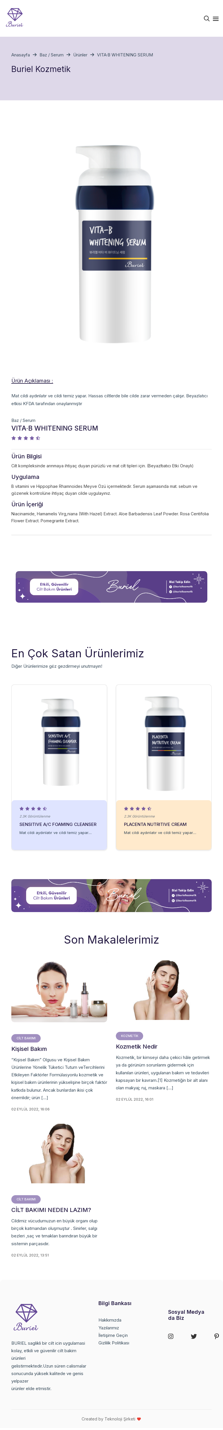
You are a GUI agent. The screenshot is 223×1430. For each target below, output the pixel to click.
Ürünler (80, 55)
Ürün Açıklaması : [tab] (32, 381)
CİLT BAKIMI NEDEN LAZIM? (51, 1211)
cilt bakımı (26, 1040)
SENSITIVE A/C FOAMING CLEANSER (58, 825)
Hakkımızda (109, 1322)
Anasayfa (20, 55)
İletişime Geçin (113, 1337)
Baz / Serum (51, 55)
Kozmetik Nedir (137, 1048)
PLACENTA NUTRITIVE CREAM (156, 825)
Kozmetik (129, 1038)
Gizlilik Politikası (113, 1345)
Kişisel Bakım (29, 1050)
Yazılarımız (108, 1329)
